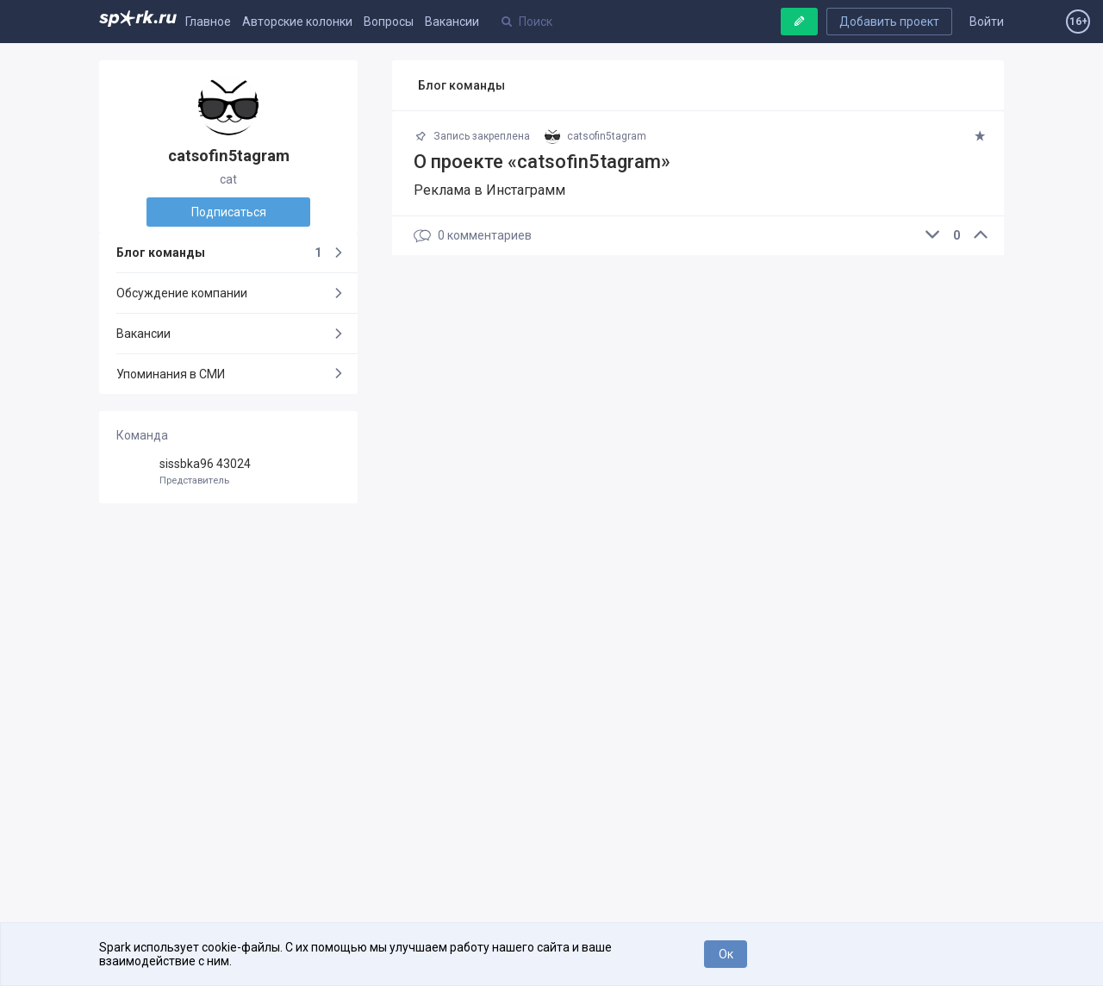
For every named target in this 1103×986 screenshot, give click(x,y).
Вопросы (389, 21)
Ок (726, 954)
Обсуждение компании (181, 293)
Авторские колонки (297, 21)
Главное (208, 21)
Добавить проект (889, 21)
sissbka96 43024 (228, 472)
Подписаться (228, 212)
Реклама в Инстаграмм (489, 190)
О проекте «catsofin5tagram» (542, 161)
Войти (986, 21)
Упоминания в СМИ (170, 374)
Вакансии (452, 21)
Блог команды (218, 252)
